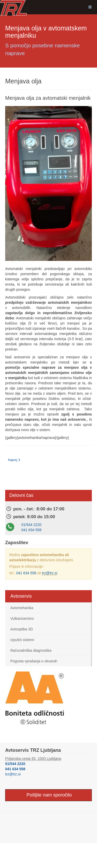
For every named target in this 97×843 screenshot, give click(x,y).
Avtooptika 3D (21, 629)
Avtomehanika (21, 608)
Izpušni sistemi (22, 640)
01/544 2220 (31, 525)
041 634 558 (31, 530)
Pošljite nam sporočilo (48, 795)
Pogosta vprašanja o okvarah (33, 661)
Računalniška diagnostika (30, 650)
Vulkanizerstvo (22, 618)
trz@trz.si (49, 573)
